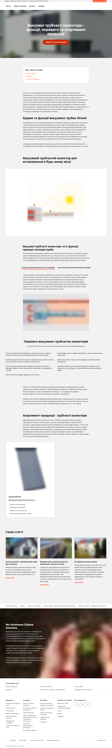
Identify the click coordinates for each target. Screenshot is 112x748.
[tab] (38, 267)
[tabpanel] (56, 302)
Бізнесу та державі (20, 6)
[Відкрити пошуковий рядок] (105, 6)
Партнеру (41, 6)
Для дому (32, 6)
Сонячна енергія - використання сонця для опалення (59, 606)
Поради (22, 606)
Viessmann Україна (11, 606)
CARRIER (22, 746)
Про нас (8, 6)
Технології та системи (34, 606)
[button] (98, 606)
